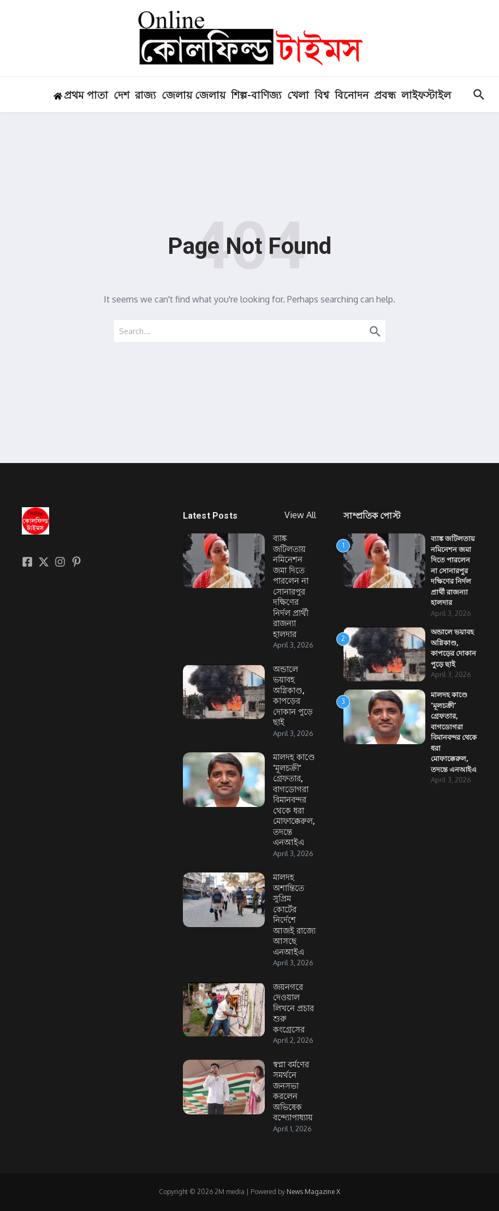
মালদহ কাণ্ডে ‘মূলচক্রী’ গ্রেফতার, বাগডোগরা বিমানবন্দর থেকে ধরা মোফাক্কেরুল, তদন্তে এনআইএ (294, 799)
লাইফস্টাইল (426, 95)
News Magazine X (313, 1192)
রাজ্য (145, 95)
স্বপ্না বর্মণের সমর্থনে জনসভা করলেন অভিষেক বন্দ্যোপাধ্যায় (293, 1091)
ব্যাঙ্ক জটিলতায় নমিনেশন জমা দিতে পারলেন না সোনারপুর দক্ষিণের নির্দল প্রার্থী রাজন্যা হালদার (290, 586)
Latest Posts (210, 515)
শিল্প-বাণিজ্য (256, 95)
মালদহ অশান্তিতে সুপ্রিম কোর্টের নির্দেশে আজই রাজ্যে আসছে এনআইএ (294, 914)
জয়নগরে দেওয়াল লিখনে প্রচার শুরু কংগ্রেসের (293, 1008)
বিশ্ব (321, 95)
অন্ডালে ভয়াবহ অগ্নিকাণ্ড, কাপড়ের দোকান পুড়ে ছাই (293, 696)
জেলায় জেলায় (193, 95)
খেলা (298, 95)
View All (300, 514)
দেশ (121, 95)
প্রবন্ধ (385, 95)
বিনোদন (352, 95)
